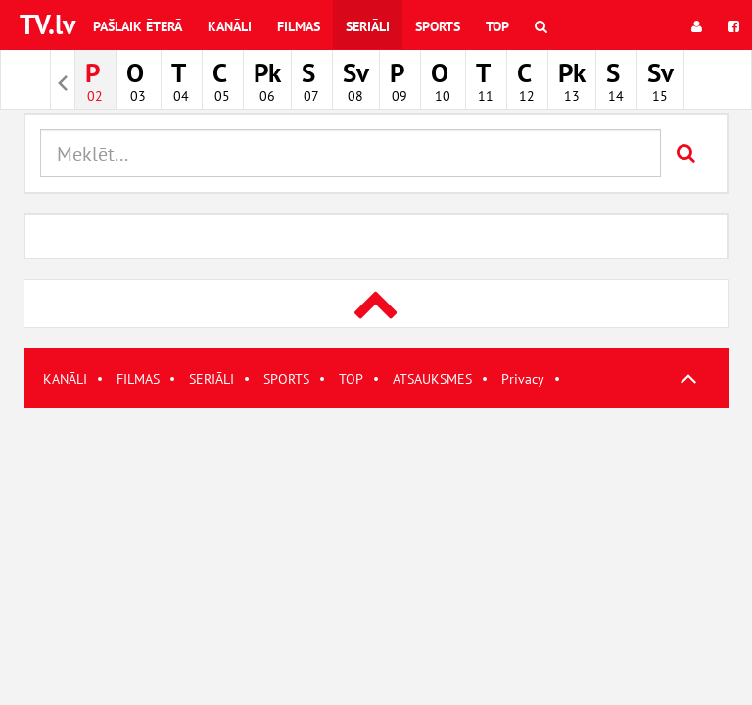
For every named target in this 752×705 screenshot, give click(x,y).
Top (497, 26)
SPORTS (286, 379)
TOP (351, 379)
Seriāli (368, 26)
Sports (437, 26)
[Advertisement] (376, 545)
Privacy (522, 379)
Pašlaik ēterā (137, 26)
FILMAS (138, 379)
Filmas (298, 26)
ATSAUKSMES (432, 379)
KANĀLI (65, 379)
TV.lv (47, 24)
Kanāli (230, 26)
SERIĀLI (211, 379)
